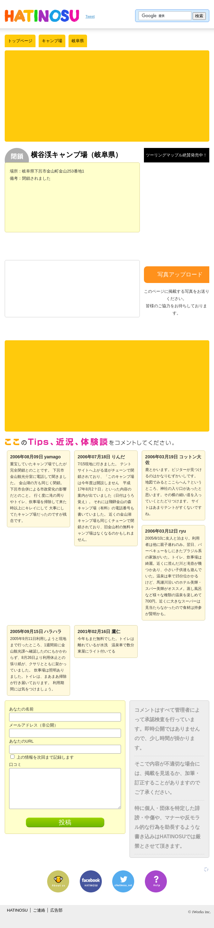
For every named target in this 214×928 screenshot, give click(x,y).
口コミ (15, 764)
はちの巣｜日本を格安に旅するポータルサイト (42, 15)
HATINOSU (17, 910)
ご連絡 (39, 910)
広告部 (56, 910)
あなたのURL (21, 741)
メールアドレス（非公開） (33, 725)
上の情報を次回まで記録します (42, 757)
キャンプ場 (52, 40)
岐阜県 (78, 40)
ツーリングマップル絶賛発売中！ (176, 155)
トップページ (20, 40)
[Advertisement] (107, 96)
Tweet (90, 16)
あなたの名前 (21, 709)
